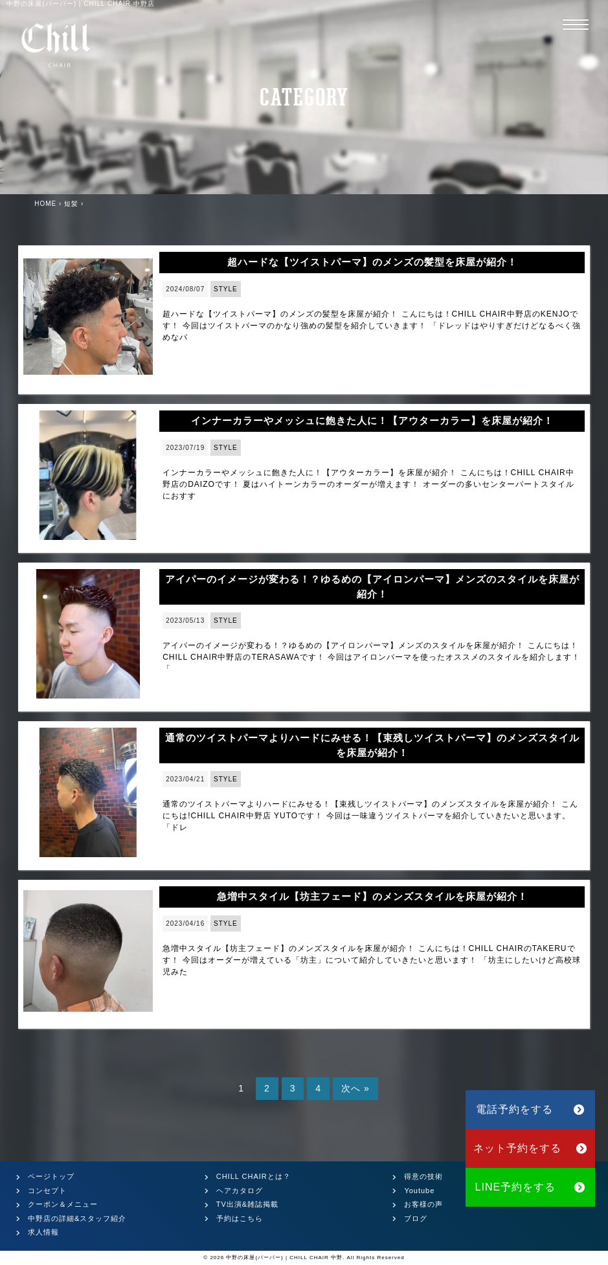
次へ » (355, 1088)
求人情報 (43, 1232)
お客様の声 (423, 1204)
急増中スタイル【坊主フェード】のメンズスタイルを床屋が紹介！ (372, 896)
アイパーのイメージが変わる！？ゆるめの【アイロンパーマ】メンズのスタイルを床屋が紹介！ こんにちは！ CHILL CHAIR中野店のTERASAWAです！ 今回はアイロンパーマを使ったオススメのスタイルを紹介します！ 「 (371, 657)
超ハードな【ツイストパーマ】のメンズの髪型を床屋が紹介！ (372, 261)
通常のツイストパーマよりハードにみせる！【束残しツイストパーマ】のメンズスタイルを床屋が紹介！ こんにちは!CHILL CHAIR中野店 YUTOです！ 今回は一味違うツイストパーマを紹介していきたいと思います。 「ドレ (370, 816)
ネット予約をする (530, 1148)
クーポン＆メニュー (63, 1204)
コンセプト (47, 1190)
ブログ (415, 1218)
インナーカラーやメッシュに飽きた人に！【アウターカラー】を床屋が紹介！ (372, 420)
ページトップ (51, 1176)
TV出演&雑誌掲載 (247, 1204)
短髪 (71, 203)
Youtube (419, 1190)
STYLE (226, 289)
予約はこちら (239, 1218)
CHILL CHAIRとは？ (253, 1176)
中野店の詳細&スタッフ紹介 (77, 1218)
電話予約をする (530, 1109)
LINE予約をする (530, 1186)
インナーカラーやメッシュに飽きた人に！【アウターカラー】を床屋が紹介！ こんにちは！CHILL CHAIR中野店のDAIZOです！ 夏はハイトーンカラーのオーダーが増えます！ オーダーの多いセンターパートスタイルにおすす (368, 484)
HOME (45, 203)
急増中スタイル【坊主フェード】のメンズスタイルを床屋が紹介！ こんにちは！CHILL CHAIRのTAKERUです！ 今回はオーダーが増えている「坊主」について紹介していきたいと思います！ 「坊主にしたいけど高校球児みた (372, 960)
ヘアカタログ (239, 1190)
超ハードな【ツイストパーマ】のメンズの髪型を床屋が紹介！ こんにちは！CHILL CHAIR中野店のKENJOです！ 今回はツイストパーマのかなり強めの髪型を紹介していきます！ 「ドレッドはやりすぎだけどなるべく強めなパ (372, 325)
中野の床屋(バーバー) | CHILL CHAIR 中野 (284, 1257)
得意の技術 (423, 1176)
